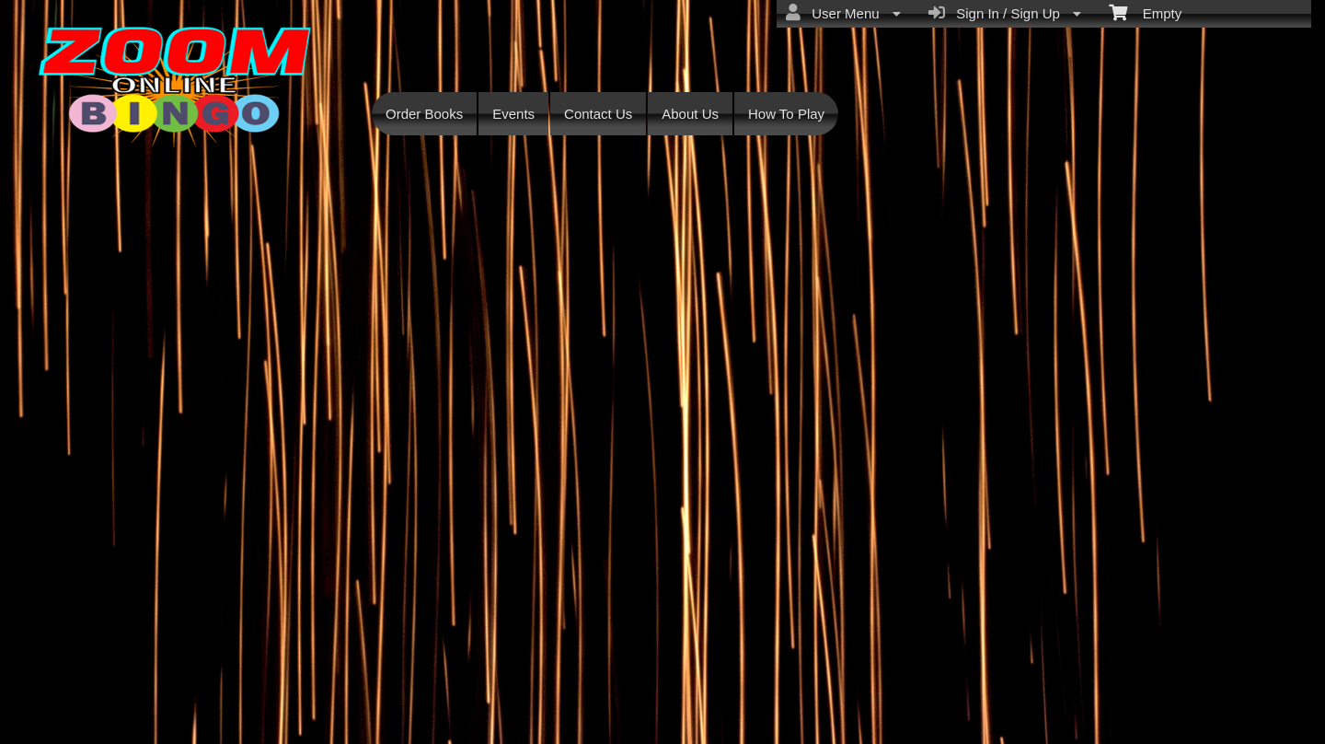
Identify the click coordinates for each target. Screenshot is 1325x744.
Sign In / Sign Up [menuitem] (1004, 13)
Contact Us (598, 114)
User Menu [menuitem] (843, 13)
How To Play (786, 114)
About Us (690, 114)
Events (513, 114)
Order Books (424, 114)
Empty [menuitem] (1145, 12)
